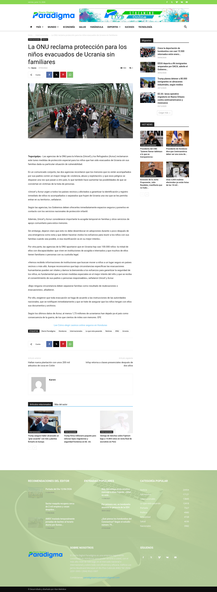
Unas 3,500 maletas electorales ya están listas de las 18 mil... (177, 182)
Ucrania (125, 331)
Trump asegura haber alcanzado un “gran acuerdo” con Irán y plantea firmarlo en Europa (43, 439)
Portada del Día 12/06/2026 (59, 489)
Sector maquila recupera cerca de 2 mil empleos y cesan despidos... (60, 506)
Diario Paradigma (48, 331)
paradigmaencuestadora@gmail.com (101, 577)
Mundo (53, 26)
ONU (117, 331)
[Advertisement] (80, 146)
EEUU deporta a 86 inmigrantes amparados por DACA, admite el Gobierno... (173, 66)
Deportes (114, 26)
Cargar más (164, 112)
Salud (82, 26)
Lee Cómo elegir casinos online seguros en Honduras (80, 325)
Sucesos (129, 26)
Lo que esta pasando (94, 331)
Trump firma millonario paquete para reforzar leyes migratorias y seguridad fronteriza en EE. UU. (80, 439)
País (39, 26)
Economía (69, 26)
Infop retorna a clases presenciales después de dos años (109, 364)
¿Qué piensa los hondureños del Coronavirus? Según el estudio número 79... (117, 522)
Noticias (108, 331)
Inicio (30, 35)
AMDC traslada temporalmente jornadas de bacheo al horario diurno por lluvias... (60, 522)
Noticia (44, 39)
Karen (33, 68)
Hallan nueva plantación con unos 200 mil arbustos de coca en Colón (49, 364)
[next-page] (35, 448)
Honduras (62, 331)
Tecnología (145, 26)
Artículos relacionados (40, 404)
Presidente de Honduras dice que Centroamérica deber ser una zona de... (176, 151)
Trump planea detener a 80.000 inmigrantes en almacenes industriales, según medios (172, 81)
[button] (185, 27)
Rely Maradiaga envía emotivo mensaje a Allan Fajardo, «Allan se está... (116, 492)
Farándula (96, 26)
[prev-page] (30, 448)
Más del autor (61, 404)
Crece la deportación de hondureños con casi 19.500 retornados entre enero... (171, 51)
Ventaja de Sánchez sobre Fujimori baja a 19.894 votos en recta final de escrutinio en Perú (116, 439)
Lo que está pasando (148, 145)
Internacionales (41, 35)
